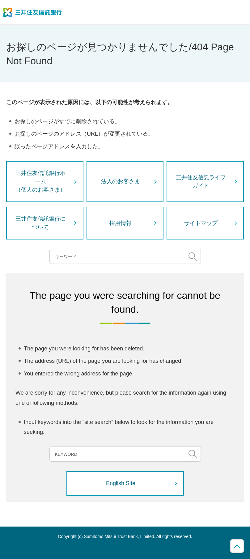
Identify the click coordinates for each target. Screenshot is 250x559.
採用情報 (120, 223)
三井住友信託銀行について (40, 223)
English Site (120, 483)
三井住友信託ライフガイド (201, 181)
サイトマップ (201, 223)
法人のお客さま (120, 181)
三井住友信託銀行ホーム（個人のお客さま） (40, 181)
